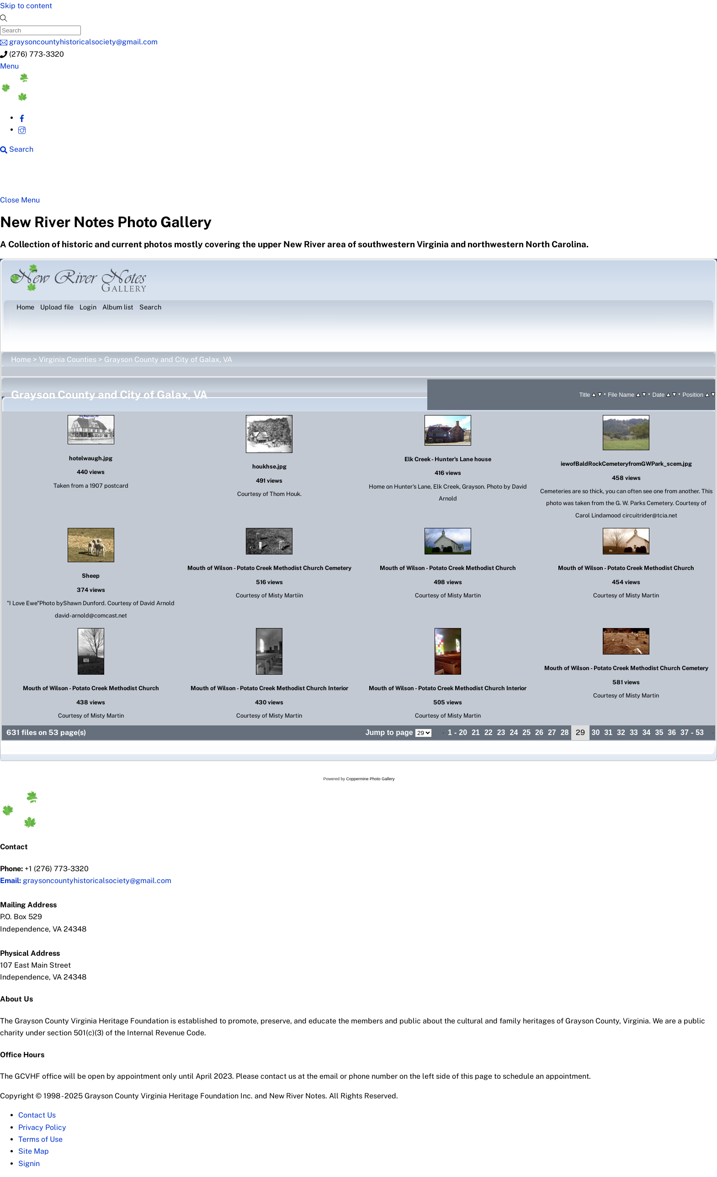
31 (608, 732)
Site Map (33, 1151)
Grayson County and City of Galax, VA (168, 359)
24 (514, 732)
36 (672, 732)
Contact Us (37, 1115)
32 (621, 732)
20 (463, 732)
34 (647, 732)
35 (659, 732)
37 (684, 732)
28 (565, 732)
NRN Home (40, 178)
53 (700, 732)
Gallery (354, 178)
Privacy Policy (42, 1127)
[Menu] (9, 66)
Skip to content (26, 5)
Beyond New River (206, 178)
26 (539, 732)
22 (488, 732)
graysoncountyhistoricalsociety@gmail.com (85, 880)
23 (501, 732)
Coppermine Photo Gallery (370, 779)
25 (526, 732)
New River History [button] (293, 178)
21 (476, 732)
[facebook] (22, 117)
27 (552, 732)
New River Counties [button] (117, 178)
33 (634, 732)
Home (21, 359)
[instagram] (22, 129)
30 (596, 732)
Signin (29, 1163)
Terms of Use (40, 1139)
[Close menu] (20, 200)
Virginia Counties (67, 359)
